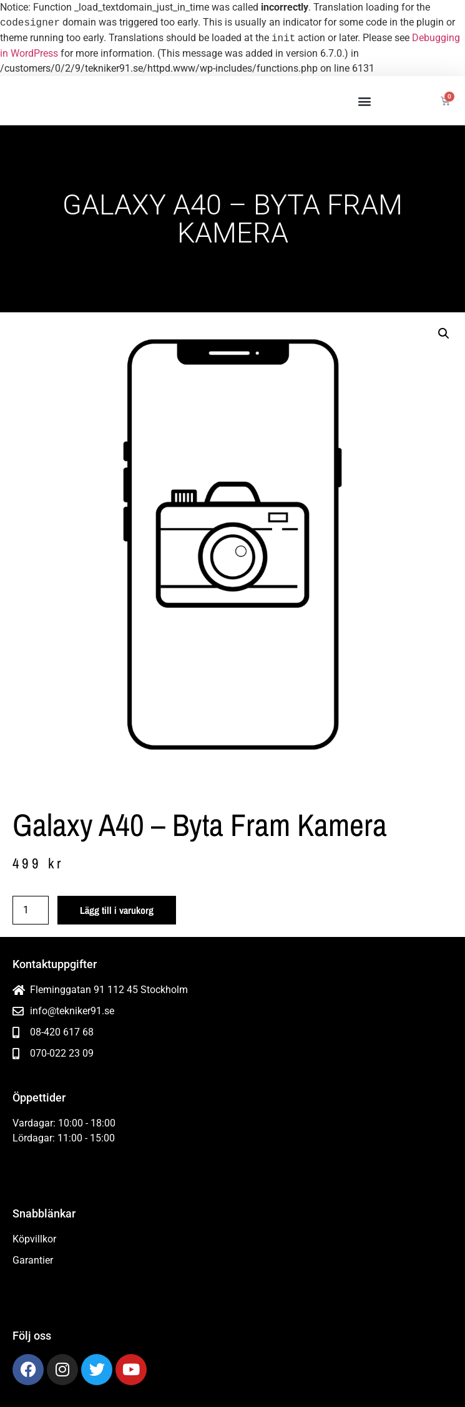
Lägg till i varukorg (117, 910)
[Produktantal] (30, 910)
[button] (364, 100)
